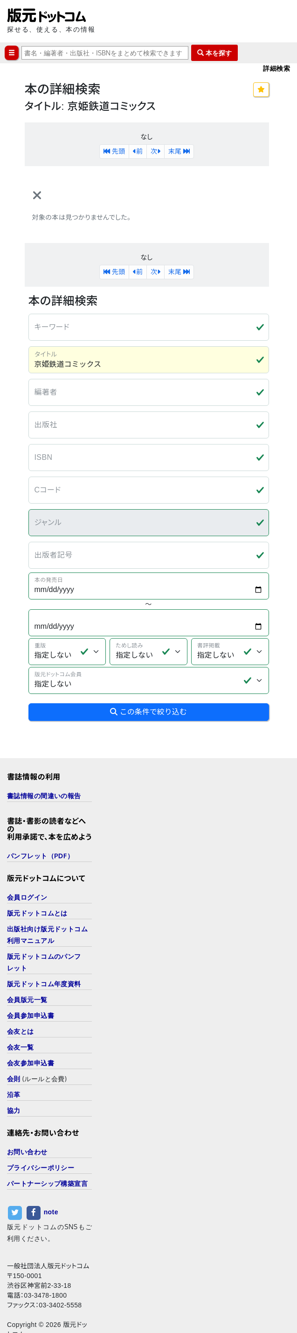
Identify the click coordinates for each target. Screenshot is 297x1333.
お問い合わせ (27, 1123)
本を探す (214, 53)
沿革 (14, 1066)
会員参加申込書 (30, 986)
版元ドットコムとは (37, 884)
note (51, 1183)
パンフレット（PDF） (40, 827)
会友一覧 (20, 1018)
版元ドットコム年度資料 (44, 955)
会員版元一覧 (27, 971)
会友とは (20, 1002)
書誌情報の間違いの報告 (44, 767)
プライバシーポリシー (40, 1139)
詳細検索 (276, 68)
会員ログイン (27, 868)
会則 (14, 1050)
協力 (14, 1081)
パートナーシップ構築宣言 (47, 1154)
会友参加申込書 (30, 1034)
